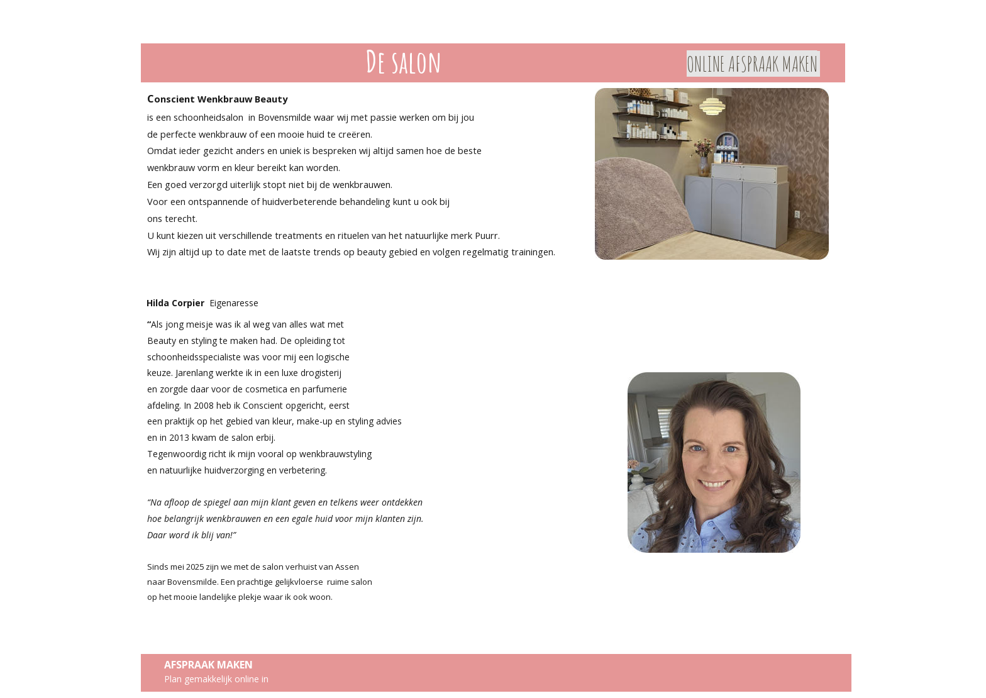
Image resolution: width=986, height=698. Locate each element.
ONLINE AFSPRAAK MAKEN (752, 64)
